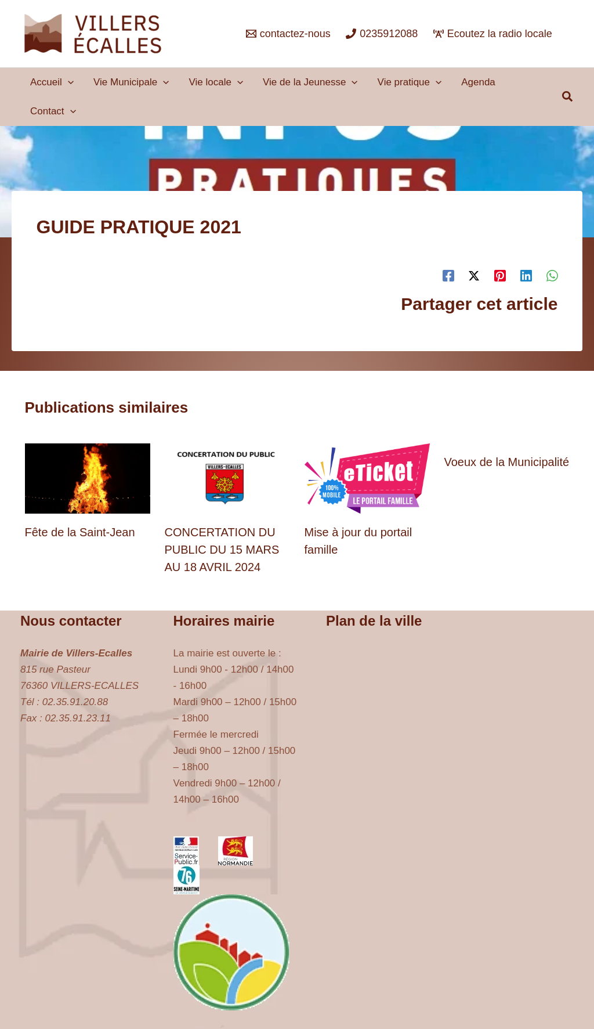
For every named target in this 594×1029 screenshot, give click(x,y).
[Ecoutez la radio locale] (492, 33)
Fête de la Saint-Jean (80, 532)
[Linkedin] (526, 276)
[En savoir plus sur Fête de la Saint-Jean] (87, 477)
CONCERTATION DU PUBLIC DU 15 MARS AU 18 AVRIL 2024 (222, 549)
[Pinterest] (500, 276)
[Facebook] (448, 276)
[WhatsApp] (552, 276)
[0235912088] (382, 33)
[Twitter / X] (474, 276)
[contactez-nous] (288, 33)
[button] (68, 82)
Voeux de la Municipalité (507, 462)
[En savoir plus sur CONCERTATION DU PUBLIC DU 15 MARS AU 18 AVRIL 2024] (227, 477)
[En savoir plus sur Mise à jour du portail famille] (367, 477)
